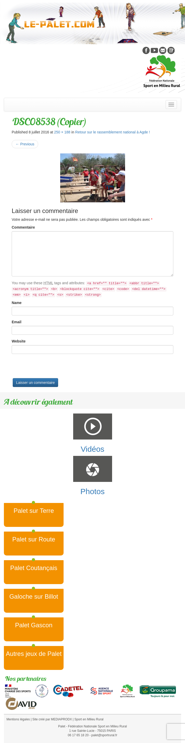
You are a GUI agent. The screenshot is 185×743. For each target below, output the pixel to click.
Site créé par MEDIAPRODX (52, 719)
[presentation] (51, 368)
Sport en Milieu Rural (89, 719)
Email (16, 322)
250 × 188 (62, 132)
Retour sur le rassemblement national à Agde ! (112, 132)
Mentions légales (18, 719)
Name (17, 303)
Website (18, 341)
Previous (25, 144)
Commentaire (23, 227)
